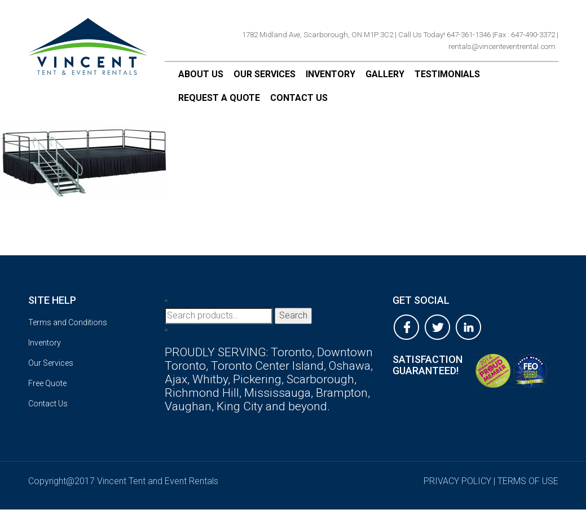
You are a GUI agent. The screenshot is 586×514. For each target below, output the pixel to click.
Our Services (264, 74)
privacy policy (457, 481)
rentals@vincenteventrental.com (502, 46)
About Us (200, 74)
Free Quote (47, 383)
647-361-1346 (469, 34)
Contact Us (299, 97)
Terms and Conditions (67, 322)
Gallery (384, 74)
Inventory (330, 74)
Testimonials (447, 74)
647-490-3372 (533, 34)
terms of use (527, 481)
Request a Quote (219, 97)
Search (293, 315)
